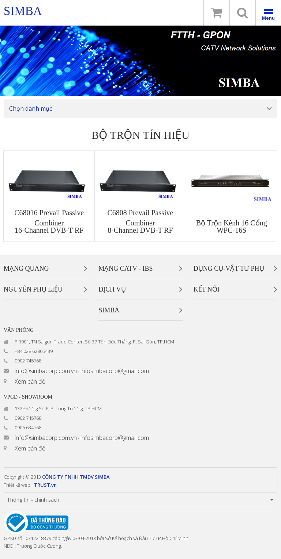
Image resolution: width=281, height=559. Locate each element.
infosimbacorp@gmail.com (114, 371)
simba (23, 11)
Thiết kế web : (18, 485)
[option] (140, 61)
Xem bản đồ (30, 381)
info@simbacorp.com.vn (46, 371)
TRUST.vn (45, 485)
